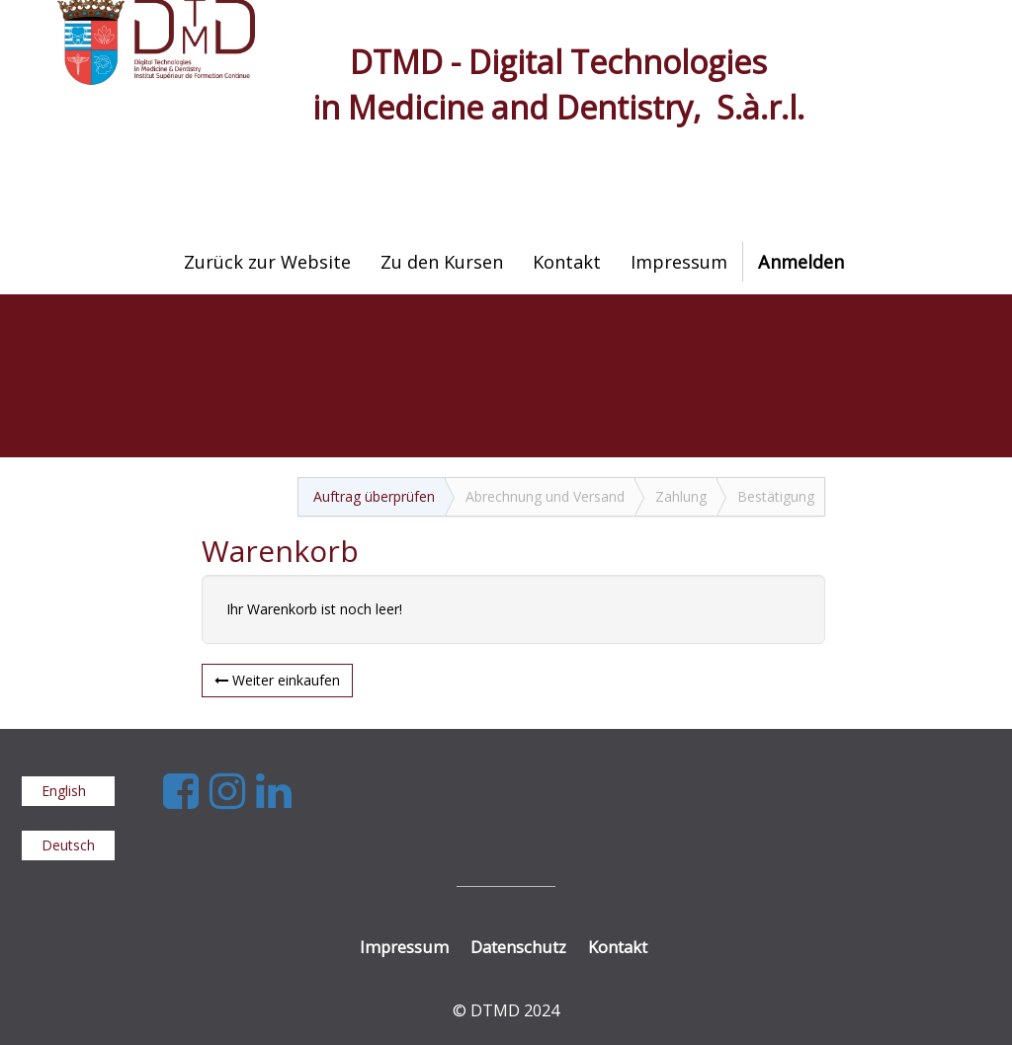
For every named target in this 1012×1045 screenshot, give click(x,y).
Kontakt (617, 946)
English (64, 790)
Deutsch (68, 845)
